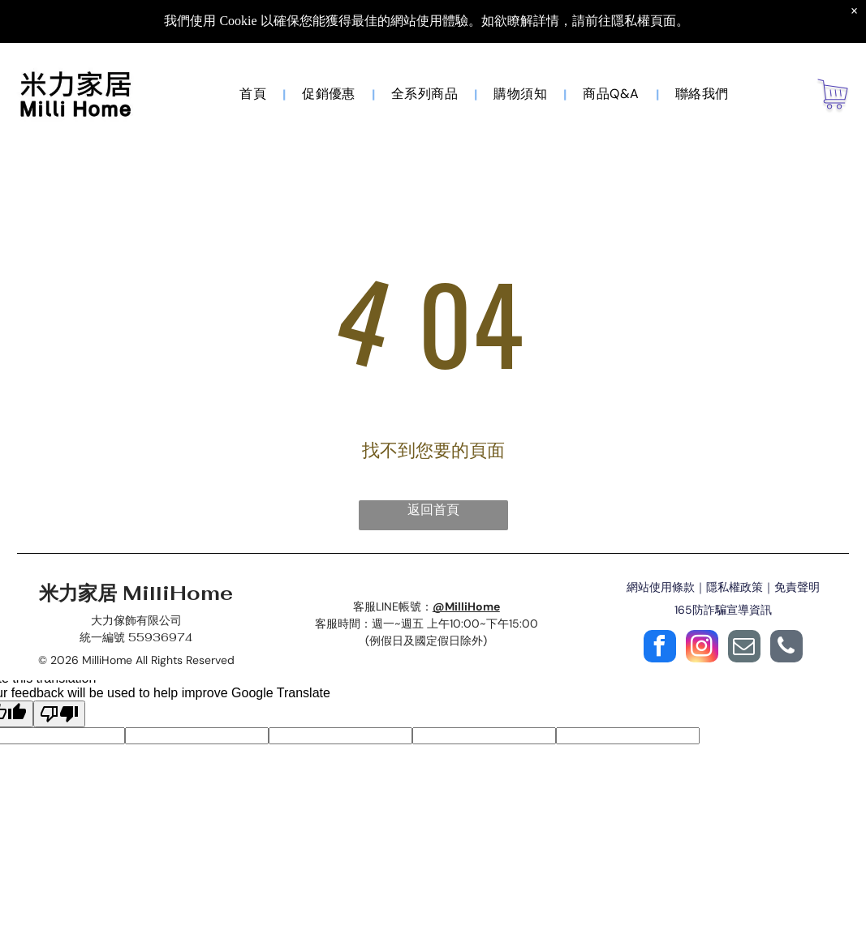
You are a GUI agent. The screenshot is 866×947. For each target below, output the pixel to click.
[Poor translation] (59, 714)
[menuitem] (254, 94)
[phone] (786, 648)
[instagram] (702, 648)
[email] (744, 648)
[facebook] (660, 648)
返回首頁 (433, 509)
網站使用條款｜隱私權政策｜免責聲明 (723, 587)
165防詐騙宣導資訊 (723, 609)
